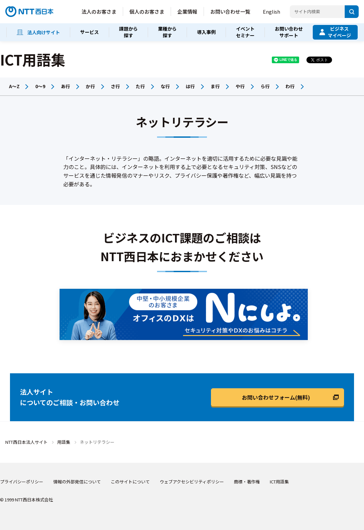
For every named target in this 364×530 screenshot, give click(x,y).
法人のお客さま (99, 11)
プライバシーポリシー (21, 481)
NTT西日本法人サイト (26, 442)
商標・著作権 (247, 481)
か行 (90, 86)
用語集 (63, 442)
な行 (165, 86)
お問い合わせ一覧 (230, 11)
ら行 (265, 86)
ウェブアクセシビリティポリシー (192, 481)
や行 (240, 86)
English (271, 11)
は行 (190, 86)
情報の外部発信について (77, 481)
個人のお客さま (146, 11)
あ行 (65, 86)
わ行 (290, 86)
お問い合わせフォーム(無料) (276, 397)
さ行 (115, 86)
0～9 (40, 86)
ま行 (215, 86)
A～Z (14, 86)
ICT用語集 (279, 481)
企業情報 (187, 11)
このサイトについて (130, 481)
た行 (140, 86)
